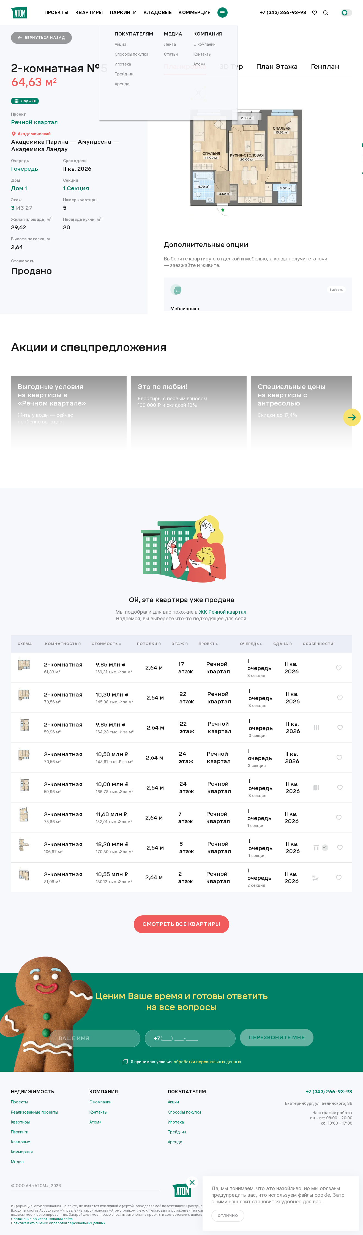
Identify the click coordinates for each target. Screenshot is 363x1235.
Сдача (281, 644)
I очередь (27, 169)
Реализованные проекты (34, 1112)
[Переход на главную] (19, 12)
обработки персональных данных (207, 1061)
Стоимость (106, 644)
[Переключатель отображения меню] (222, 12)
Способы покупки (184, 1112)
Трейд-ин (177, 1132)
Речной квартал (37, 122)
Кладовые (158, 12)
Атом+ (95, 1122)
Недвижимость (32, 1091)
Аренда (175, 1141)
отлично (228, 1216)
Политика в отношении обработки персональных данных (58, 1223)
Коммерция (195, 12)
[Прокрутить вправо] (352, 417)
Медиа (17, 1161)
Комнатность (61, 644)
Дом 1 (21, 188)
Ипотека (176, 1122)
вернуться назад (41, 38)
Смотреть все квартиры (181, 924)
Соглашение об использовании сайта (42, 1219)
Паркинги (123, 12)
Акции (173, 1102)
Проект (208, 644)
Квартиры (89, 12)
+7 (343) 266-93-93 (283, 12)
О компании (100, 1102)
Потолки (148, 644)
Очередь (250, 644)
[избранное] (314, 12)
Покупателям (187, 1091)
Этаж (178, 644)
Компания (103, 1091)
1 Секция (78, 188)
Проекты (57, 12)
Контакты (98, 1112)
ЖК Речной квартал (222, 612)
